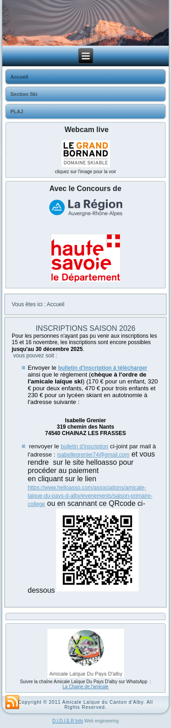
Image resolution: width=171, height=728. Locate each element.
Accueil (19, 77)
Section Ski (23, 94)
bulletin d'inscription (84, 446)
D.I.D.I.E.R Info (67, 720)
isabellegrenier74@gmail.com (93, 455)
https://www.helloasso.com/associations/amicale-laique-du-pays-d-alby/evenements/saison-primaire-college (90, 495)
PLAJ (16, 111)
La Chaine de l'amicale (85, 686)
